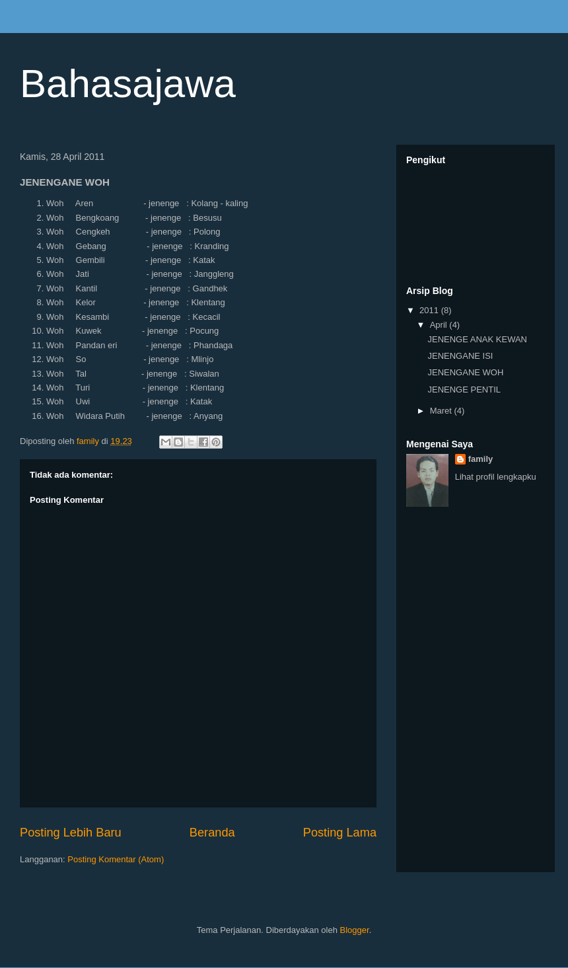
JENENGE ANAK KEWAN (477, 339)
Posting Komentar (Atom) (115, 859)
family (480, 459)
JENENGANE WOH (465, 372)
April (440, 325)
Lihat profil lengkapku (495, 477)
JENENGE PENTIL (464, 389)
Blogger (354, 930)
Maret (442, 411)
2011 (430, 310)
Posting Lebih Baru (71, 832)
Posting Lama (339, 832)
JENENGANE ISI (460, 356)
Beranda (212, 832)
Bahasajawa (128, 83)
